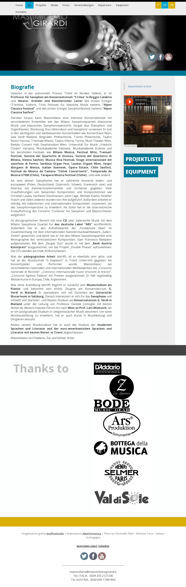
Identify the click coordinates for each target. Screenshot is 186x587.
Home (19, 5)
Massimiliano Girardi (139, 86)
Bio (29, 5)
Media (54, 5)
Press (66, 5)
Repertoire (104, 5)
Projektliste (143, 159)
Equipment (122, 5)
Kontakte (21, 12)
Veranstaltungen (84, 5)
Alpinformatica (92, 533)
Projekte (41, 5)
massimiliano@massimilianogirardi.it (93, 572)
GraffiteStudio (55, 533)
